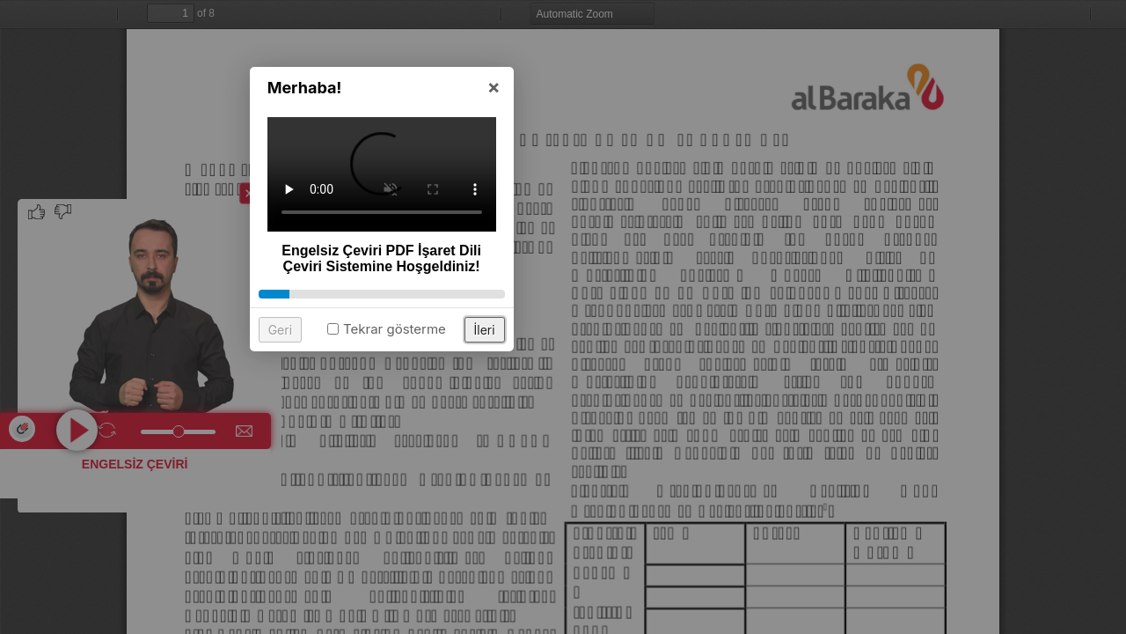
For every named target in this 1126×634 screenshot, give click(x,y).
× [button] (675, 197)
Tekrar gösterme (575, 439)
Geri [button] (461, 440)
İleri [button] (665, 440)
